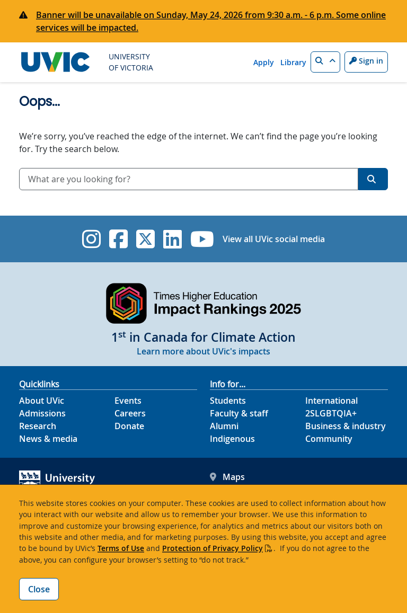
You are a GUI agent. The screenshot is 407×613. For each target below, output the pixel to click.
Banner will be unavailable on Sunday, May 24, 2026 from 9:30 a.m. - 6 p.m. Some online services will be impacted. (211, 21)
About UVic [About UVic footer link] (41, 400)
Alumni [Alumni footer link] (224, 426)
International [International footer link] (331, 400)
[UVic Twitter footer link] (145, 239)
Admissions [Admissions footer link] (42, 413)
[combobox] (188, 179)
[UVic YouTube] (202, 239)
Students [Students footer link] (228, 400)
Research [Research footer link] (37, 426)
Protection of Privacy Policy (212, 548)
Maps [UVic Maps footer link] (227, 476)
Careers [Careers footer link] (130, 413)
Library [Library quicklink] (293, 62)
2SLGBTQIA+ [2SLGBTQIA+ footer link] (331, 413)
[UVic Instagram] (91, 239)
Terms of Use (121, 548)
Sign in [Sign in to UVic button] (366, 61)
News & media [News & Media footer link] (48, 439)
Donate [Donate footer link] (129, 426)
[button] (325, 62)
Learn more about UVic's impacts (203, 351)
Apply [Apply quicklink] (263, 62)
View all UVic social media (274, 239)
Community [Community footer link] (328, 439)
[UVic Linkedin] (172, 239)
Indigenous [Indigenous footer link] (232, 439)
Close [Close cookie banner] (39, 589)
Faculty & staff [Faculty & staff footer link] (239, 413)
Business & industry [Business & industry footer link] (345, 426)
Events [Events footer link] (127, 400)
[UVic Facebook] (118, 239)
